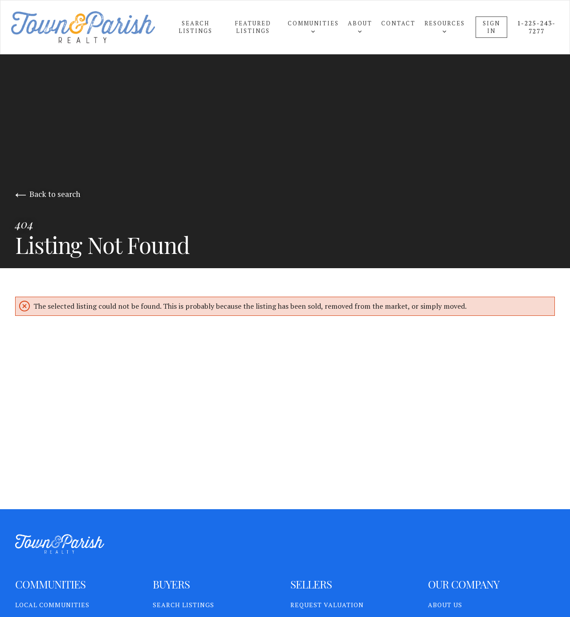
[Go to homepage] (92, 27)
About (360, 26)
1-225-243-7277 (536, 27)
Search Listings (195, 27)
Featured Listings (253, 27)
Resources (444, 26)
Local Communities (52, 605)
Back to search (47, 194)
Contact (398, 23)
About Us (445, 605)
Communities (313, 26)
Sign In (491, 27)
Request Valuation (327, 605)
